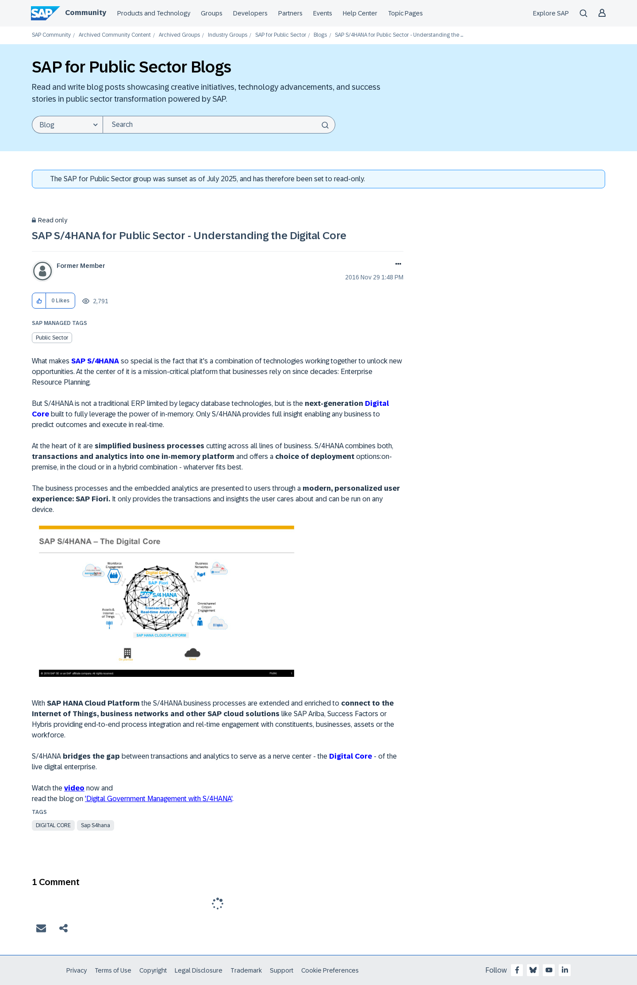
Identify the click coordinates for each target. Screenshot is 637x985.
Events (322, 13)
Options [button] (396, 264)
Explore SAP (551, 13)
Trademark (246, 970)
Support (281, 970)
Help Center (360, 13)
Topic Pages (405, 13)
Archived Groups (179, 35)
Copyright (153, 970)
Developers (250, 13)
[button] (39, 301)
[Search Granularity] (67, 125)
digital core (53, 825)
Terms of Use (113, 970)
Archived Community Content (115, 35)
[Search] (219, 125)
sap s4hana (95, 825)
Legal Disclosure (199, 970)
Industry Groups (227, 35)
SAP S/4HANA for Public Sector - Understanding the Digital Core (189, 235)
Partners (290, 13)
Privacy (76, 970)
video (74, 788)
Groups (212, 13)
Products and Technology (153, 13)
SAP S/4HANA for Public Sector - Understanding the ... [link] (399, 35)
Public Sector (52, 338)
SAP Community (51, 35)
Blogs (320, 35)
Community (85, 12)
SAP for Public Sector (280, 35)
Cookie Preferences (330, 970)
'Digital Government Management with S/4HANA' (158, 798)
